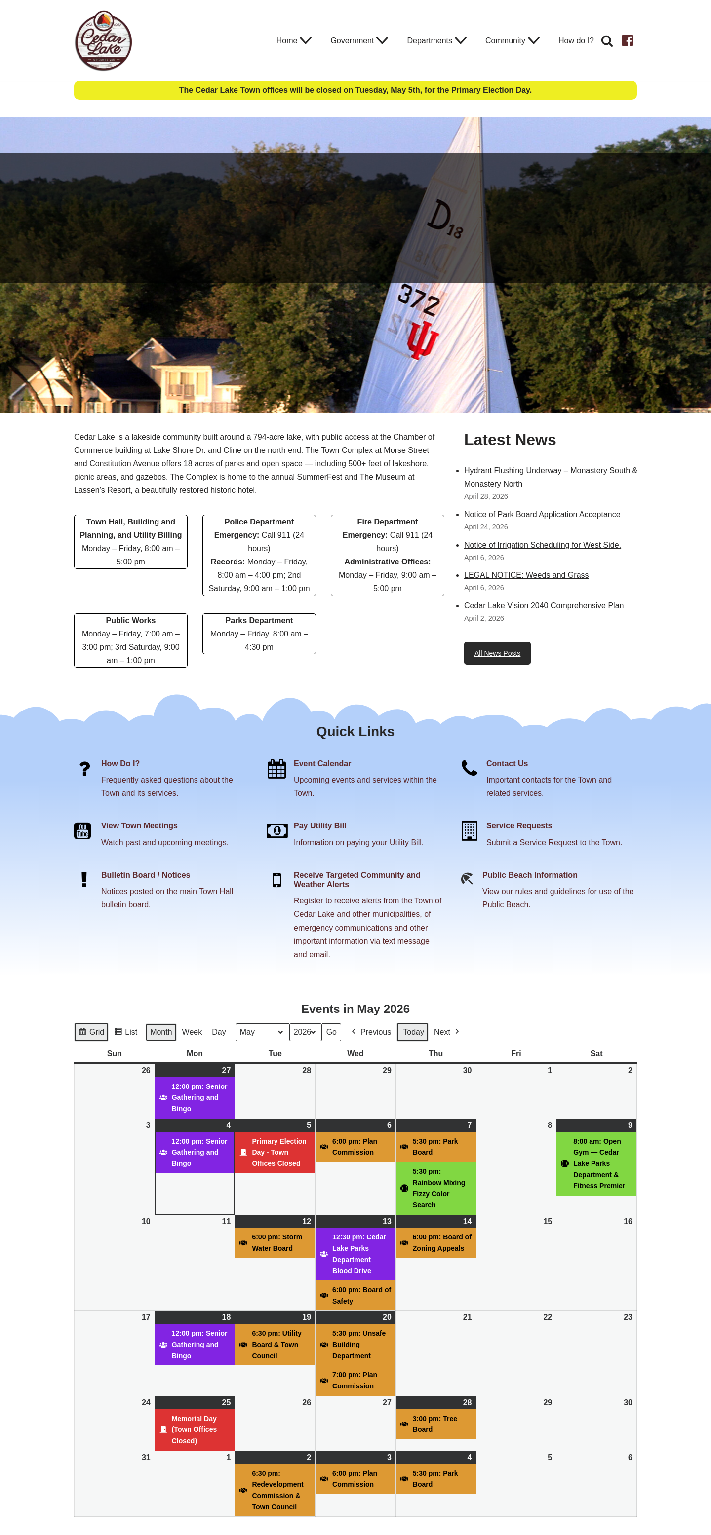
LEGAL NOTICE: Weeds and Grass (526, 575)
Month (161, 1032)
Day (219, 1032)
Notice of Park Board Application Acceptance (542, 514)
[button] (306, 40)
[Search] (607, 41)
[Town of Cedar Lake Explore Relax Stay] (103, 40)
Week (192, 1032)
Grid (91, 1033)
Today (413, 1032)
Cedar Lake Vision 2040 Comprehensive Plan (544, 605)
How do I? (576, 41)
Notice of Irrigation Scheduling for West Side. (542, 545)
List (125, 1033)
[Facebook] (627, 40)
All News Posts (497, 653)
